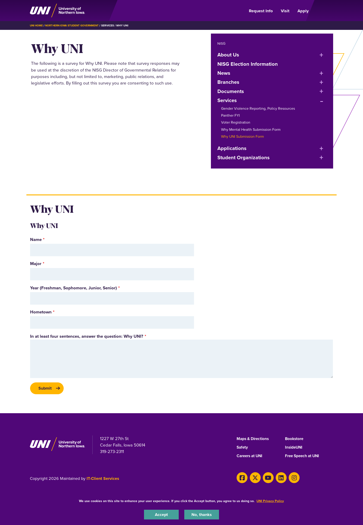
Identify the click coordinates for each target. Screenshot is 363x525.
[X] (253, 478)
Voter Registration (235, 122)
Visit (285, 11)
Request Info (261, 11)
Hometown (41, 312)
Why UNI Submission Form (242, 136)
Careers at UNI (250, 457)
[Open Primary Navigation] (323, 10)
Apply (303, 11)
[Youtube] (265, 478)
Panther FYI (230, 115)
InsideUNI (294, 448)
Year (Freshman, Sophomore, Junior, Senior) (73, 288)
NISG (221, 43)
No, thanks (201, 514)
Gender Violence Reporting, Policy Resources (258, 108)
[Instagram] (288, 478)
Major (35, 263)
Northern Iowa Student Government (74, 25)
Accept (161, 514)
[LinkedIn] (276, 478)
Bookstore (294, 439)
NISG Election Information (247, 64)
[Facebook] (241, 478)
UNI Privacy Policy (270, 500)
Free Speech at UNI (303, 457)
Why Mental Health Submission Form (251, 129)
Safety (243, 448)
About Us (228, 54)
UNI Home (37, 25)
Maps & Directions (254, 439)
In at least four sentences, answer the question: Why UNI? (86, 336)
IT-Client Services (103, 480)
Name (36, 239)
